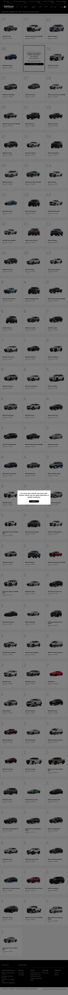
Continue (34, 501)
